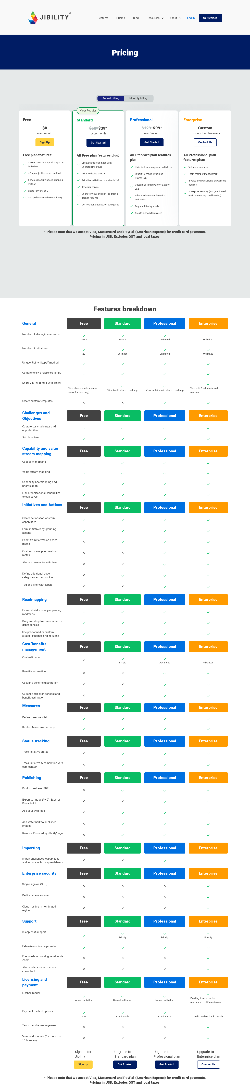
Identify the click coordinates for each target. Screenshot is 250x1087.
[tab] (110, 98)
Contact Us (205, 142)
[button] (155, 18)
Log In (191, 18)
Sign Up (45, 142)
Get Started (98, 142)
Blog (136, 18)
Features (103, 18)
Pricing (120, 18)
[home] (49, 17)
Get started (210, 18)
